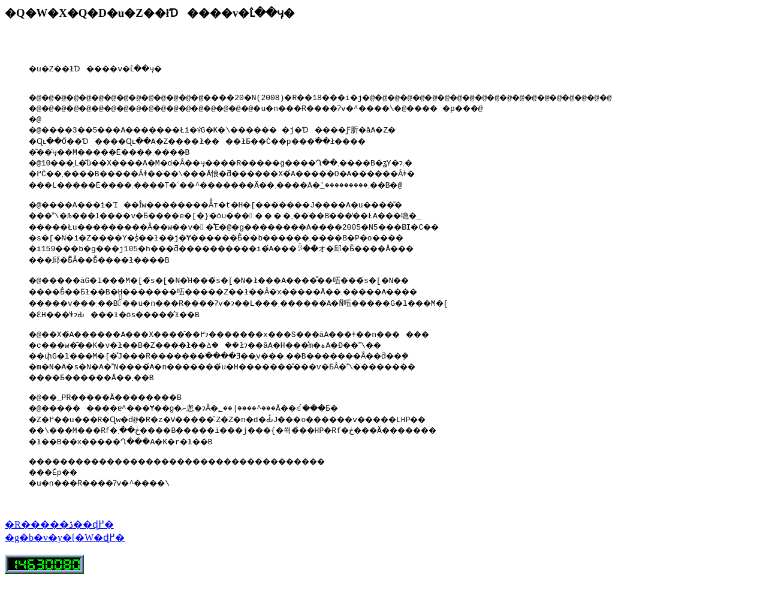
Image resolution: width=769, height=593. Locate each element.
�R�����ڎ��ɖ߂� (59, 539)
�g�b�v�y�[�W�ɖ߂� (65, 552)
